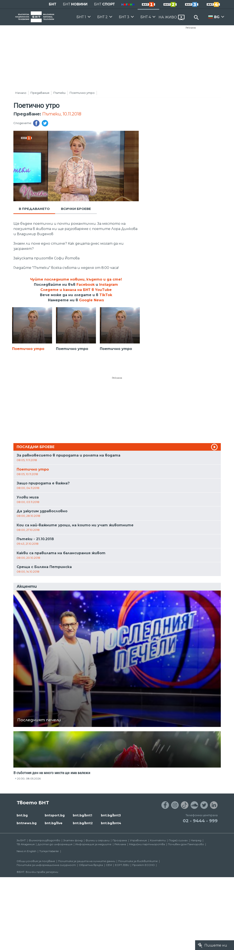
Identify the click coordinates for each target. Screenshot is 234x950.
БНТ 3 (124, 17)
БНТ (52, 4)
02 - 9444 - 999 (200, 820)
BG (217, 17)
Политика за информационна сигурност (46, 865)
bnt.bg (22, 815)
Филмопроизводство (44, 840)
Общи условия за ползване (36, 861)
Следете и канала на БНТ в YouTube (76, 290)
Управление (138, 840)
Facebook (85, 285)
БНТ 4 (145, 17)
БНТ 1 (81, 17)
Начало (20, 92)
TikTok (105, 295)
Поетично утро (82, 92)
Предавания (39, 92)
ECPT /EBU (122, 865)
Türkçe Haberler (49, 851)
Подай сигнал (178, 840)
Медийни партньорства (147, 844)
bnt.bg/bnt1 (82, 815)
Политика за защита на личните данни (86, 861)
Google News (91, 300)
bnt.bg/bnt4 (111, 823)
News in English (26, 851)
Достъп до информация (55, 844)
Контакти (158, 840)
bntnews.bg (27, 823)
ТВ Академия (26, 844)
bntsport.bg (55, 815)
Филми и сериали (98, 840)
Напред (196, 840)
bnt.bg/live (53, 823)
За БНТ (21, 840)
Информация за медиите (93, 844)
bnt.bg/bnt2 (83, 823)
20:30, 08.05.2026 (29, 778)
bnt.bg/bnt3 (111, 815)
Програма (120, 840)
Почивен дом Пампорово (186, 844)
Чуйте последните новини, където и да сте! (76, 279)
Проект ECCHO (143, 865)
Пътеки (59, 92)
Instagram (108, 285)
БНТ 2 (102, 17)
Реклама (191, 27)
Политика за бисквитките (138, 861)
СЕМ (109, 865)
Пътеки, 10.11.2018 (61, 114)
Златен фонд (73, 840)
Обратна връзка (91, 865)
